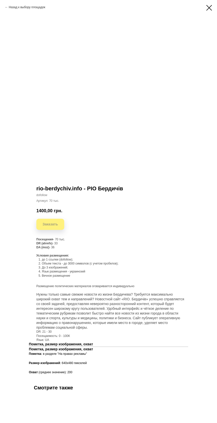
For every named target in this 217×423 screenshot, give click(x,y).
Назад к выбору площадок (27, 7)
